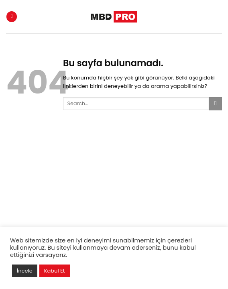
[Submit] (215, 103)
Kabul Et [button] (54, 271)
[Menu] (11, 16)
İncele (25, 271)
